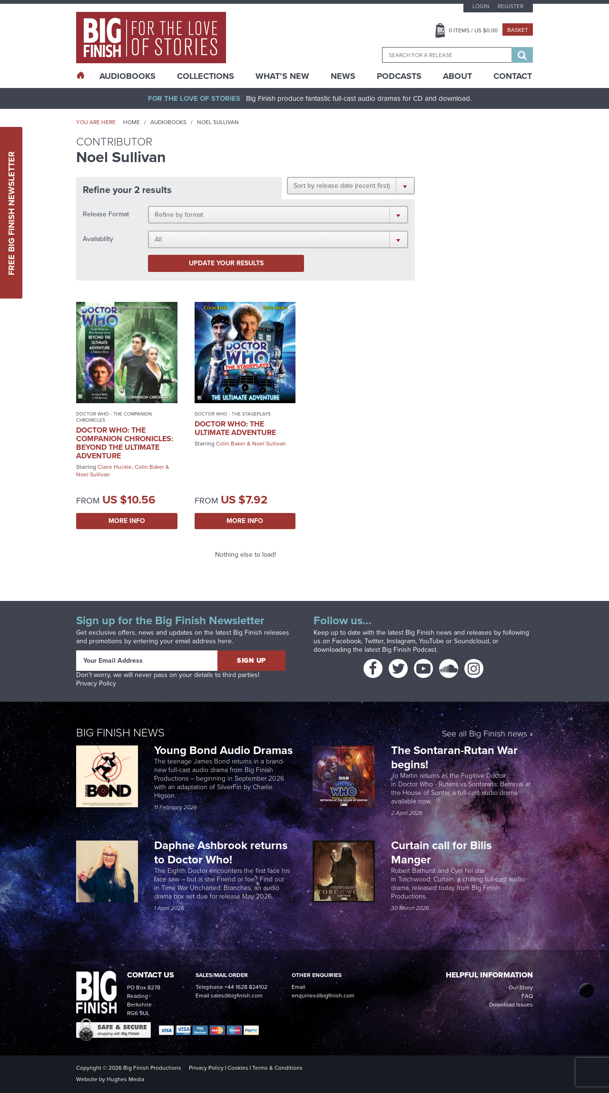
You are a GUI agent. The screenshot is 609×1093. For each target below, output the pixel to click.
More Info (126, 521)
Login (480, 6)
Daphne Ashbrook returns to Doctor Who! (220, 852)
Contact (512, 76)
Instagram (401, 641)
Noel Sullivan (93, 474)
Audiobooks (168, 122)
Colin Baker (149, 467)
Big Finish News (120, 732)
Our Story (521, 987)
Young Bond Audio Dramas (224, 750)
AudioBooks (127, 76)
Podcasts (399, 76)
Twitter (373, 641)
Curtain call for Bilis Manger (441, 852)
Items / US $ (473, 30)
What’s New (282, 76)
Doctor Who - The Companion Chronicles (114, 417)
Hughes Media (125, 1079)
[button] (351, 185)
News (343, 76)
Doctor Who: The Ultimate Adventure (235, 428)
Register (510, 6)
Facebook (346, 641)
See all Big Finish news (484, 734)
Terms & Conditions (277, 1068)
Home (131, 122)
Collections (205, 76)
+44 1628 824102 (246, 987)
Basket (517, 30)
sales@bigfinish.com (237, 995)
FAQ (527, 996)
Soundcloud (471, 641)
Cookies (237, 1068)
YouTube (431, 641)
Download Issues (511, 1004)
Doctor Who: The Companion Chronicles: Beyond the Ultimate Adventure (124, 443)
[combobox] (446, 55)
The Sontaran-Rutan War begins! (454, 757)
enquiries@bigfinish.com (323, 995)
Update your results (226, 263)
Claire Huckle (115, 467)
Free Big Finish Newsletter (11, 213)
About (457, 76)
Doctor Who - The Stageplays (233, 413)
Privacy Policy (96, 683)
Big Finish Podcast (409, 650)
